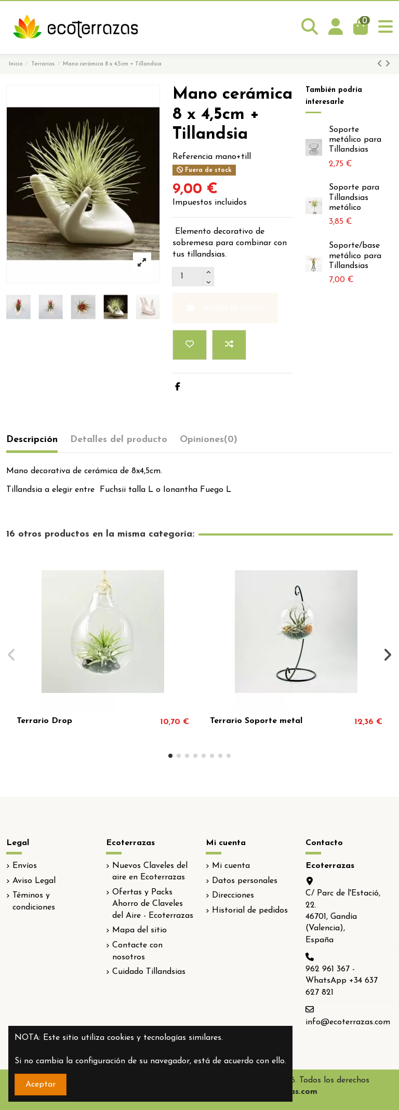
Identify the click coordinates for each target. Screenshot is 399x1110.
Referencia (192, 157)
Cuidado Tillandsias (148, 972)
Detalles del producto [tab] (118, 440)
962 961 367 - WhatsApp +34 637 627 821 (341, 981)
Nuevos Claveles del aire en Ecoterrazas (150, 871)
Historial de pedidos (250, 910)
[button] (170, 756)
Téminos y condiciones (33, 901)
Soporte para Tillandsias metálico (354, 197)
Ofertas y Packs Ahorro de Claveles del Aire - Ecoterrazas (152, 904)
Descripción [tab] (32, 440)
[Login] (335, 27)
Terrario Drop (44, 721)
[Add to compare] (229, 345)
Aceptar (40, 1084)
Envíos (24, 866)
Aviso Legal (34, 881)
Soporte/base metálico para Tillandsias (355, 256)
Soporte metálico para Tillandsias (355, 140)
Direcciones (233, 895)
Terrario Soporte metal (256, 721)
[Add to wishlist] (189, 345)
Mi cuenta (231, 866)
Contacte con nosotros (137, 951)
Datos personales (244, 881)
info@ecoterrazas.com (347, 1022)
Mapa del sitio (139, 930)
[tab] (208, 442)
